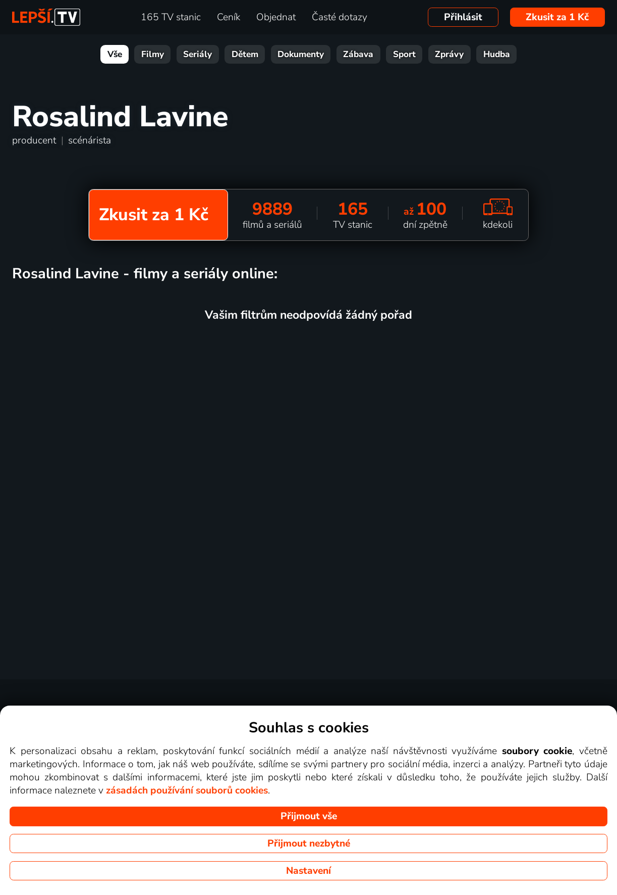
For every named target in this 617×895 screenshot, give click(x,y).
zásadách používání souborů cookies (187, 790)
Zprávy (449, 54)
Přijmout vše (309, 816)
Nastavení (308, 870)
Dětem (245, 54)
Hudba (496, 54)
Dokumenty (300, 54)
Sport (404, 54)
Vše (114, 54)
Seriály (197, 54)
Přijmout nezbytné (308, 843)
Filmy (152, 54)
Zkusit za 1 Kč (557, 17)
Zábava (358, 54)
